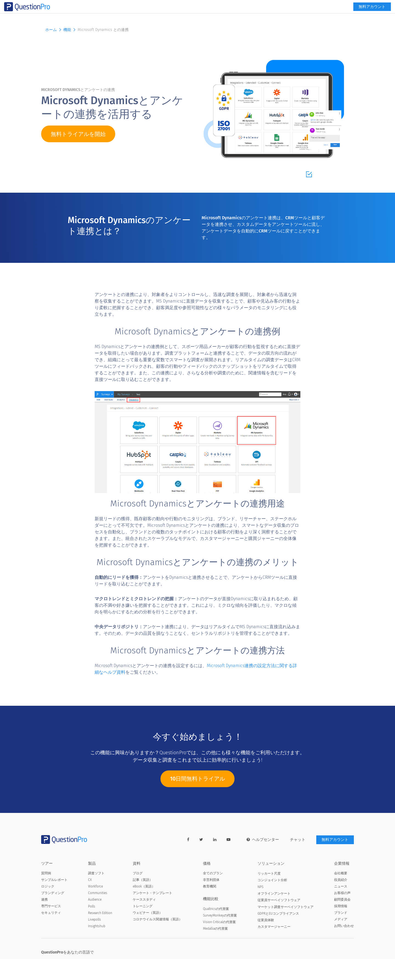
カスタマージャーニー (274, 927)
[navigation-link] (323, 4)
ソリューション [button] (189, 15)
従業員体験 (266, 920)
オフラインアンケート (274, 893)
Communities (97, 893)
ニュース (340, 887)
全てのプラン (213, 873)
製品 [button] (159, 15)
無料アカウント (334, 15)
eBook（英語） (144, 887)
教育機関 (209, 887)
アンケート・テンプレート (152, 893)
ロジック (47, 887)
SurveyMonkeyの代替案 (220, 916)
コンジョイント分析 (272, 880)
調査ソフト (96, 873)
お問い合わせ (344, 926)
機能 (237, 15)
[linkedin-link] (214, 840)
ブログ (138, 873)
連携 (44, 900)
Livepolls (94, 920)
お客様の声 (342, 893)
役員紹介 (340, 880)
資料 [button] (220, 15)
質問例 (46, 873)
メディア (340, 919)
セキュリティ (51, 913)
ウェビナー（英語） (147, 913)
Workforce (95, 887)
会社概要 (340, 873)
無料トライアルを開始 (78, 134)
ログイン (344, 4)
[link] (307, 4)
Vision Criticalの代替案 (219, 922)
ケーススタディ (144, 900)
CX (90, 880)
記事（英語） (143, 880)
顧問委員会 (342, 900)
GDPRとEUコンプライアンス (278, 914)
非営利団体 (211, 880)
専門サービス (51, 906)
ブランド (340, 913)
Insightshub (96, 926)
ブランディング (52, 893)
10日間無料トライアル (197, 782)
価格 (251, 15)
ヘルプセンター (262, 840)
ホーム (53, 29)
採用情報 (340, 906)
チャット (297, 840)
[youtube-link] (228, 840)
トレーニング (143, 906)
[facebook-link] (188, 840)
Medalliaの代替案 (215, 929)
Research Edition (100, 913)
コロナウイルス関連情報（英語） (157, 919)
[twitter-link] (201, 840)
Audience (94, 900)
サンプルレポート (54, 880)
